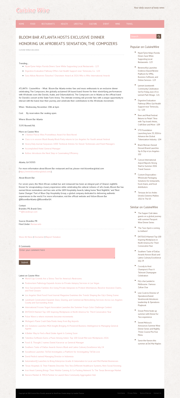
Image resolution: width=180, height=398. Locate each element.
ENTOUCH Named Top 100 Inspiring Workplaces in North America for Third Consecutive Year (68, 312)
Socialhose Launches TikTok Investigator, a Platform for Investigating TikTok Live (62, 351)
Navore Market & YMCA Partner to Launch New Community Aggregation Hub (60, 375)
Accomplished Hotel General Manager (42, 148)
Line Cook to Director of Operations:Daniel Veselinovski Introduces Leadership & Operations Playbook (148, 299)
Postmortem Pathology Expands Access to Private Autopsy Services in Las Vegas (62, 283)
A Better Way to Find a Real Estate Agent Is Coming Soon (51, 333)
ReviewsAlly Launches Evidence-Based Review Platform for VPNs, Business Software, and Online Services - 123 (148, 73)
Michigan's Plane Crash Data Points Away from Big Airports (52, 321)
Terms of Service (145, 393)
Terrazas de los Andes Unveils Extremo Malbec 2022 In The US (148, 195)
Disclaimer (39, 237)
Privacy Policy (132, 393)
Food (32, 24)
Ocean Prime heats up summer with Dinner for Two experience (148, 314)
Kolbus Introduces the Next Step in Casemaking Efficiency (51, 153)
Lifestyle (78, 24)
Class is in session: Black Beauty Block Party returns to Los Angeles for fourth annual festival (67, 139)
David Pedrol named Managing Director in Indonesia (49, 356)
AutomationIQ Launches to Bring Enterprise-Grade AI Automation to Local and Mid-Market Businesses (71, 361)
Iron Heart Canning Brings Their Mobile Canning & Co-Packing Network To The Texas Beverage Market (73, 370)
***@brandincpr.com (28, 211)
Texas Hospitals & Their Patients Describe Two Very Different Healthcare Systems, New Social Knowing (73, 365)
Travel (129, 24)
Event (106, 24)
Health (64, 24)
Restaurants (48, 24)
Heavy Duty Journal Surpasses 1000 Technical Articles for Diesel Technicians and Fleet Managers (70, 144)
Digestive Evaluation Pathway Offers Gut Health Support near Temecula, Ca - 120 (62, 71)
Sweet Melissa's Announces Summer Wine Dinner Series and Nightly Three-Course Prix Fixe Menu (149, 328)
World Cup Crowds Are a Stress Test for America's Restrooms (53, 278)
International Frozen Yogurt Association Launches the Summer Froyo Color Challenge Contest (68, 307)
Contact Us (157, 393)
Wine (117, 24)
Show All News (26, 237)
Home (21, 24)
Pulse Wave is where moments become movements (49, 316)
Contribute (121, 393)
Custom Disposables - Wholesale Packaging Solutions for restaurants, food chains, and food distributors (149, 180)
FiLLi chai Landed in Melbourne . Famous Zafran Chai (147, 284)
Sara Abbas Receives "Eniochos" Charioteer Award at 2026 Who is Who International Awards (67, 75)
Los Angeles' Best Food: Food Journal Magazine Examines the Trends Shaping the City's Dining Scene (72, 295)
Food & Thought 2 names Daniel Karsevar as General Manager (54, 342)
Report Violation (53, 237)
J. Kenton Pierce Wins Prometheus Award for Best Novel (51, 134)
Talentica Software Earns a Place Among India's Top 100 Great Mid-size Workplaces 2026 (67, 337)
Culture (93, 24)
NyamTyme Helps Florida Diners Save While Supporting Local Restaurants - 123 (62, 66)
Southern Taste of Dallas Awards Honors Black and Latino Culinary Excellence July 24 (64, 347)
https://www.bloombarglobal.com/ (35, 171)
